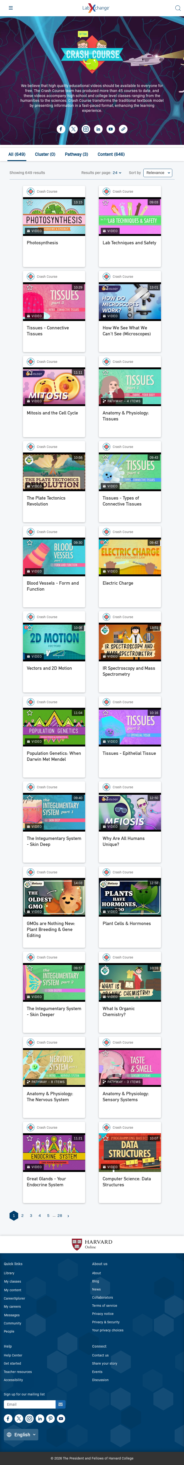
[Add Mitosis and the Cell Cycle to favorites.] (32, 372)
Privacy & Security (106, 1322)
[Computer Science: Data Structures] (130, 1189)
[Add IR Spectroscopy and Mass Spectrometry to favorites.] (108, 628)
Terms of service (104, 1305)
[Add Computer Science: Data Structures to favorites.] (108, 1138)
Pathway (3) (76, 154)
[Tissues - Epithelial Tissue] (130, 763)
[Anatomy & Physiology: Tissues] (130, 423)
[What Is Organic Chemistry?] (130, 1018)
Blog (95, 1281)
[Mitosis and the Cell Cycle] (54, 423)
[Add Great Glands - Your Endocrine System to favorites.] (32, 1138)
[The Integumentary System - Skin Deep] (54, 848)
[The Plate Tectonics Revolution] (54, 508)
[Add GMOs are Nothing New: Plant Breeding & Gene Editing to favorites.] (32, 883)
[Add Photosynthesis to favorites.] (32, 202)
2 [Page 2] (22, 1215)
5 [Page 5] (48, 1215)
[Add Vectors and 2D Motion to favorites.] (32, 628)
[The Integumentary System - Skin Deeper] (54, 1018)
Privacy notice (103, 1314)
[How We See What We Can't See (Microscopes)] (130, 338)
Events (97, 1372)
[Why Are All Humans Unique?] (130, 848)
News (96, 1289)
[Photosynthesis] (54, 253)
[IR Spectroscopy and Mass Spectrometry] (130, 678)
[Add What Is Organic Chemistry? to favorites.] (108, 968)
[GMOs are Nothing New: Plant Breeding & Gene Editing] (54, 933)
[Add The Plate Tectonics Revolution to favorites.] (32, 457)
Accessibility (13, 1380)
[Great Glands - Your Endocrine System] (54, 1189)
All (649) (16, 154)
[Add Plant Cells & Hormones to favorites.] (108, 883)
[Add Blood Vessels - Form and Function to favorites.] (32, 542)
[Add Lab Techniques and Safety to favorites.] (108, 202)
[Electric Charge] (130, 593)
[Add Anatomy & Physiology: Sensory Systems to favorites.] (108, 1053)
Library (9, 1273)
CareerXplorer (14, 1298)
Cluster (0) (45, 154)
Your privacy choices (107, 1330)
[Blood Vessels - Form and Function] (54, 593)
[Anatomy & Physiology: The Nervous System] (54, 1104)
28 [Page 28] (59, 1215)
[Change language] (21, 1434)
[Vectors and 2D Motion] (54, 678)
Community (12, 1323)
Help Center (13, 1355)
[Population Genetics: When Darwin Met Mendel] (54, 763)
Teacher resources (18, 1372)
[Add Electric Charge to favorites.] (108, 542)
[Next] (68, 1216)
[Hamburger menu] (11, 8)
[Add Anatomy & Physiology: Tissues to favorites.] (108, 372)
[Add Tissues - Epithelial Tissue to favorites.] (108, 713)
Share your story (104, 1363)
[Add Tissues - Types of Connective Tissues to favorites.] (108, 457)
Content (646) (111, 154)
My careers (12, 1306)
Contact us (100, 1355)
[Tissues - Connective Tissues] (54, 338)
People (9, 1331)
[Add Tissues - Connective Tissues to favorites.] (32, 287)
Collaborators (102, 1297)
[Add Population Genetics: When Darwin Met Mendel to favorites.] (32, 713)
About (96, 1273)
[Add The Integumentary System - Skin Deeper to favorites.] (32, 968)
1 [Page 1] (14, 1215)
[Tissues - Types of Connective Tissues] (130, 508)
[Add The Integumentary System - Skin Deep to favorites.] (32, 798)
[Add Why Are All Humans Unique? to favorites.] (108, 798)
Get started (12, 1363)
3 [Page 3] (31, 1215)
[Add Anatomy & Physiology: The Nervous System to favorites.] (32, 1053)
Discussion (100, 1380)
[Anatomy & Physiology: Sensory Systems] (130, 1104)
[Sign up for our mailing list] (61, 1404)
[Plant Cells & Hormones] (130, 933)
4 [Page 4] (40, 1215)
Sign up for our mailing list (24, 1394)
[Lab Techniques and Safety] (130, 253)
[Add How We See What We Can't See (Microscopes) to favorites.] (108, 287)
